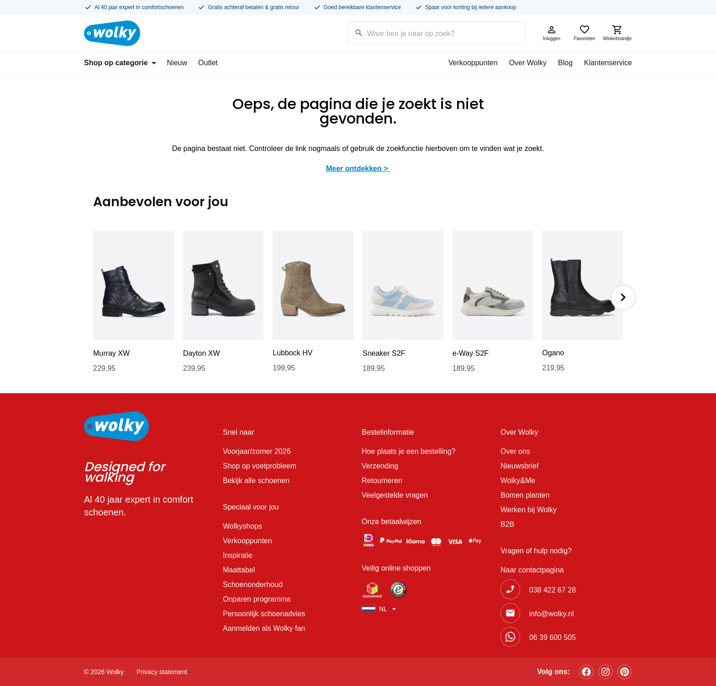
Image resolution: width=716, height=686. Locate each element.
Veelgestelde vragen (395, 495)
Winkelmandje (617, 32)
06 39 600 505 (552, 637)
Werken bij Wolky (528, 510)
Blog (565, 63)
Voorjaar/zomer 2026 (257, 451)
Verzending (380, 466)
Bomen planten (525, 495)
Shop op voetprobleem (259, 466)
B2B (507, 524)
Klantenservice (608, 63)
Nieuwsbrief (519, 466)
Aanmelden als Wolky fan (264, 628)
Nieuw (177, 63)
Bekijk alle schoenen (256, 480)
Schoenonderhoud (253, 584)
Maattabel (239, 570)
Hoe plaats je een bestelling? (408, 451)
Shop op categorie (120, 63)
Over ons (515, 451)
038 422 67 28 (552, 590)
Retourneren (382, 480)
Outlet (208, 63)
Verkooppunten (473, 63)
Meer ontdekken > (358, 168)
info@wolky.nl (551, 614)
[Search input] (425, 32)
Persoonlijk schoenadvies (264, 614)
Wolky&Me (517, 480)
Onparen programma (257, 599)
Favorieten (584, 32)
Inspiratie (238, 555)
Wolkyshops (242, 526)
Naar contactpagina (532, 570)
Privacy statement (162, 672)
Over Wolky (528, 63)
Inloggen (551, 32)
